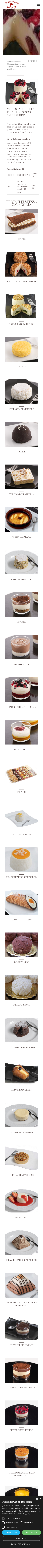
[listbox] (37, 1499)
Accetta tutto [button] (31, 1533)
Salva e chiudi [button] (11, 1533)
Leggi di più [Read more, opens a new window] (27, 1514)
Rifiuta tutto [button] (21, 1538)
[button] (21, 1544)
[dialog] (21, 1522)
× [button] (40, 1498)
